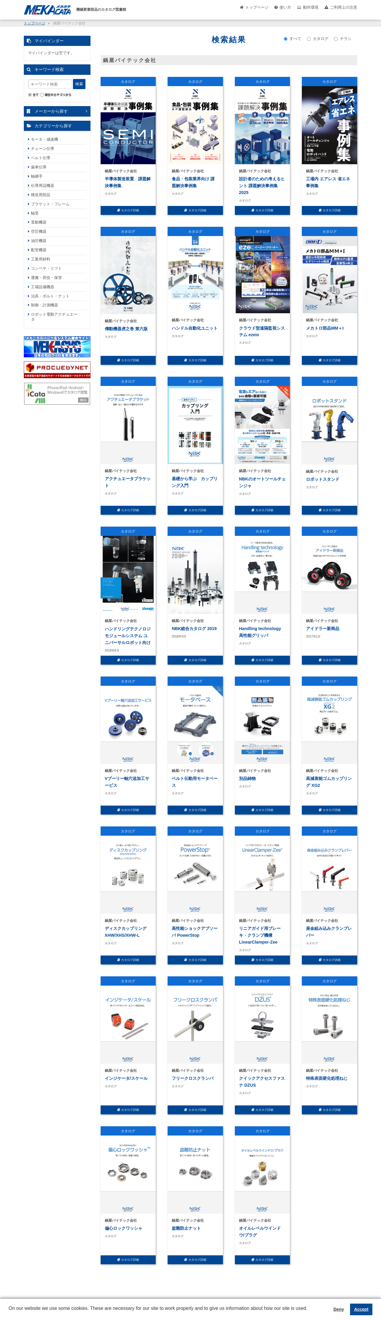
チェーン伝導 (42, 148)
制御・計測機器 (44, 305)
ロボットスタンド (322, 479)
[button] (9, 1313)
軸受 (35, 213)
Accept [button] (361, 1309)
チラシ (343, 38)
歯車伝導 (38, 167)
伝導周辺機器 (42, 185)
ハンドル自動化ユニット (195, 328)
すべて (292, 38)
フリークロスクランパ (192, 1078)
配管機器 (38, 250)
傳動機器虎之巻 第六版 (126, 328)
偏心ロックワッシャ (123, 1228)
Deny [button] (338, 1309)
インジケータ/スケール (126, 1078)
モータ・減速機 (44, 139)
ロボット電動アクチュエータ (54, 317)
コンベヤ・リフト (46, 268)
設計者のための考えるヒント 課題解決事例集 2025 (262, 185)
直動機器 (38, 222)
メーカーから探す (51, 111)
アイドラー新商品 (322, 628)
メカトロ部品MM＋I (324, 328)
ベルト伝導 (40, 158)
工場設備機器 (42, 287)
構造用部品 (40, 195)
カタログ (317, 38)
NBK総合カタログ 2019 (194, 628)
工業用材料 (40, 259)
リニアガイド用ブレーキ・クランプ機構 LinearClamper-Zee (260, 935)
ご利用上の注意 (343, 7)
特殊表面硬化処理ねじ (327, 1078)
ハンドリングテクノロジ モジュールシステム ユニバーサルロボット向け (128, 635)
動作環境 (310, 7)
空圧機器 (38, 231)
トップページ (256, 7)
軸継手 (37, 176)
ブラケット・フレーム (50, 204)
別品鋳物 (247, 778)
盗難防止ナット (186, 1228)
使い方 (285, 7)
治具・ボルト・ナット (50, 296)
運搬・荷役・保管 (46, 277)
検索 (79, 84)
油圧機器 (38, 240)
